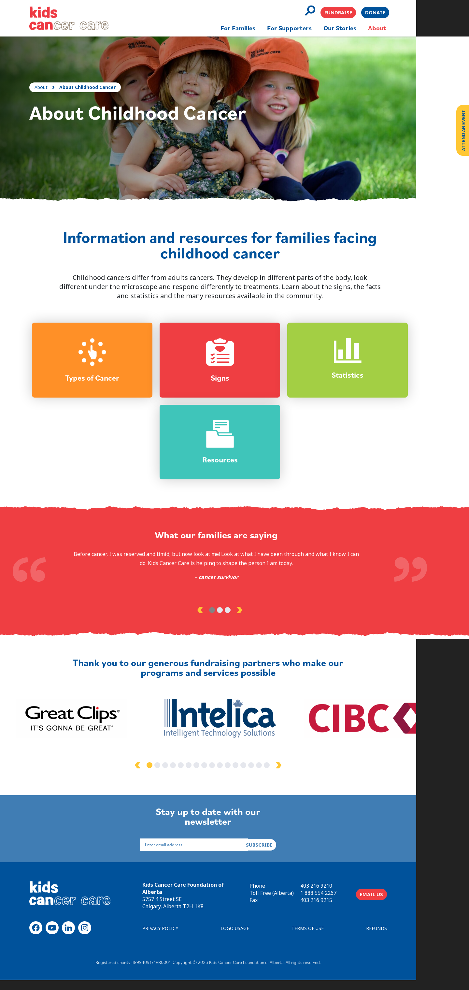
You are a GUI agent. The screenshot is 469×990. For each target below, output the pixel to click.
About (43, 77)
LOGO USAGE (256, 939)
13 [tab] (258, 776)
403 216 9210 (343, 893)
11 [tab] (242, 776)
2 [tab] (223, 619)
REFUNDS (402, 939)
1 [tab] (215, 619)
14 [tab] (266, 776)
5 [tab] (195, 776)
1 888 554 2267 (345, 901)
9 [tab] (227, 776)
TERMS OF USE (331, 939)
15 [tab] (274, 776)
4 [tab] (188, 776)
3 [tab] (231, 619)
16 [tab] (281, 776)
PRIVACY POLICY (179, 939)
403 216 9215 (343, 908)
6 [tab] (203, 776)
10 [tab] (234, 776)
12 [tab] (250, 776)
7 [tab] (211, 776)
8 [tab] (219, 776)
